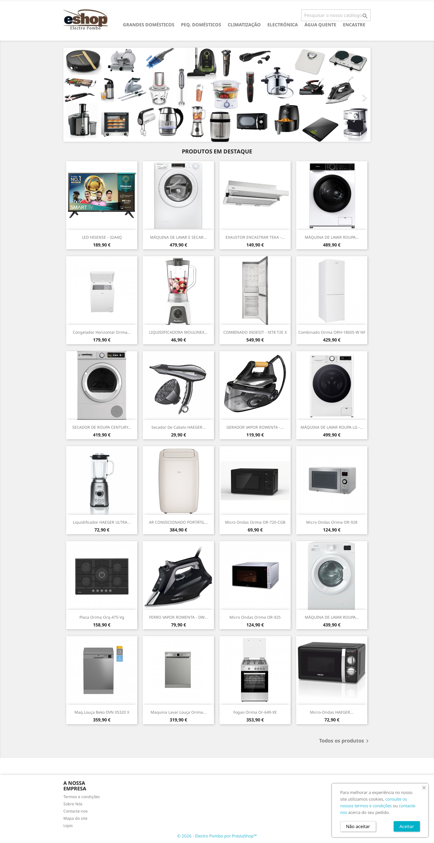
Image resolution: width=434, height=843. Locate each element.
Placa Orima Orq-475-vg (101, 617)
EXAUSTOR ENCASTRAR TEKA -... (255, 237)
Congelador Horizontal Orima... (102, 332)
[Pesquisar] (336, 15)
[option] (217, 95)
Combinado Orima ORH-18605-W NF (331, 332)
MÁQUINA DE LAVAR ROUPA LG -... (332, 427)
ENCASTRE (354, 25)
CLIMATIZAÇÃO (244, 25)
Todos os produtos (345, 741)
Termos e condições (81, 796)
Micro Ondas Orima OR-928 (331, 522)
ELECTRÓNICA (282, 25)
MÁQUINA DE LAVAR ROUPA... (332, 237)
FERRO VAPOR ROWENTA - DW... (178, 617)
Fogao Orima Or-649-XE (255, 712)
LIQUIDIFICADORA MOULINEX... (178, 332)
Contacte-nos (75, 811)
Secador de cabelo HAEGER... (178, 427)
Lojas (68, 825)
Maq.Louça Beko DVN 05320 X (101, 712)
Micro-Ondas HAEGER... (331, 712)
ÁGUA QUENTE (320, 25)
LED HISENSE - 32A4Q (102, 237)
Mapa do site (75, 818)
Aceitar (406, 826)
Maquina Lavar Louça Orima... (178, 712)
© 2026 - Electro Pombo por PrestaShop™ (217, 836)
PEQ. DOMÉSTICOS (201, 25)
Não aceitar (358, 826)
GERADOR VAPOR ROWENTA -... (255, 427)
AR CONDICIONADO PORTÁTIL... (178, 522)
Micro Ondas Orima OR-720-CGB (255, 522)
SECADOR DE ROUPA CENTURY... (101, 427)
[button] (86, 95)
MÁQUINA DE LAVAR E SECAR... (178, 237)
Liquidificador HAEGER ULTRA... (102, 522)
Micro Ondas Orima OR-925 (255, 617)
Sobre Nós (72, 803)
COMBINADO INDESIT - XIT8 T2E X (255, 332)
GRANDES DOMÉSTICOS (148, 25)
